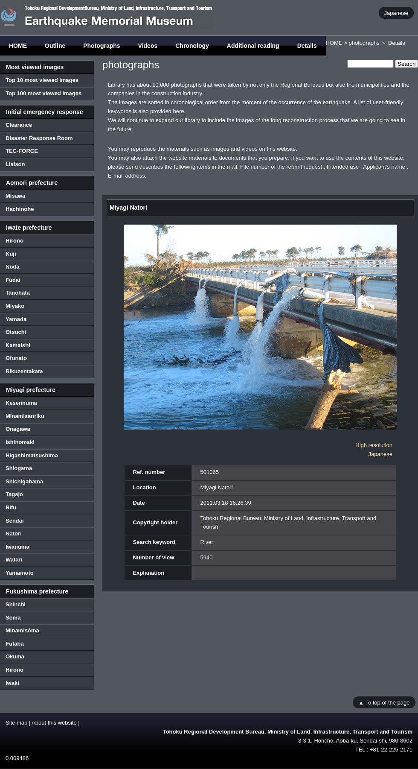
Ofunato (16, 358)
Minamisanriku (25, 416)
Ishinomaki (20, 442)
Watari (14, 559)
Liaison (15, 164)
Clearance (19, 125)
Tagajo (14, 494)
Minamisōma (22, 630)
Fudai (13, 280)
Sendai (15, 521)
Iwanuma (17, 547)
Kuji (11, 254)
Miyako (15, 306)
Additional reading (253, 45)
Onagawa (18, 429)
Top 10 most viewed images (42, 80)
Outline (55, 45)
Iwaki (12, 683)
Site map (16, 722)
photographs (363, 43)
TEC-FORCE (22, 151)
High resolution (373, 445)
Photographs (101, 45)
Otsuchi (16, 332)
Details (307, 45)
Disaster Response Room (39, 138)
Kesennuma (21, 403)
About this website (54, 722)
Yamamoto (20, 573)
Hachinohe (20, 209)
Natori (14, 533)
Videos (148, 45)
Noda (13, 266)
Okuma (15, 656)
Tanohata (18, 292)
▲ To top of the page (383, 702)
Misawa (15, 196)
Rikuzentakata (24, 371)
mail (232, 167)
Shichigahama (24, 481)
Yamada (16, 319)
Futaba (15, 643)
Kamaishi (18, 345)
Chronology (192, 45)
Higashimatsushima (32, 455)
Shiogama (19, 468)
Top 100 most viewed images (43, 93)
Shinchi (16, 604)
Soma (13, 617)
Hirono (14, 240)
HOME (18, 45)
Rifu (11, 507)
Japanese (396, 12)
